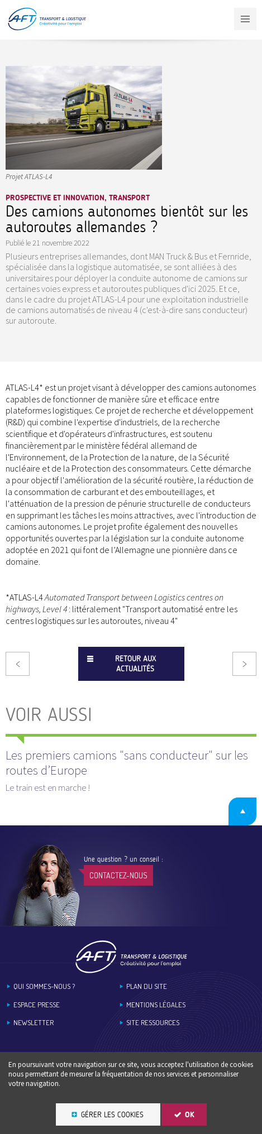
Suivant (244, 664)
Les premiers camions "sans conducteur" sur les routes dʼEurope (127, 762)
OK (189, 1114)
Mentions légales (155, 1005)
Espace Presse (36, 1005)
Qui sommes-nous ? (44, 986)
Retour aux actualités (135, 664)
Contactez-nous (118, 875)
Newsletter (33, 1022)
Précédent (18, 664)
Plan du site (146, 986)
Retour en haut (242, 811)
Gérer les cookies (112, 1114)
